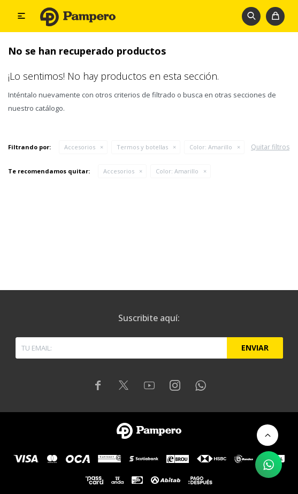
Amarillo (210, 147)
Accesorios (79, 147)
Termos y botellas (142, 147)
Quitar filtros (270, 146)
